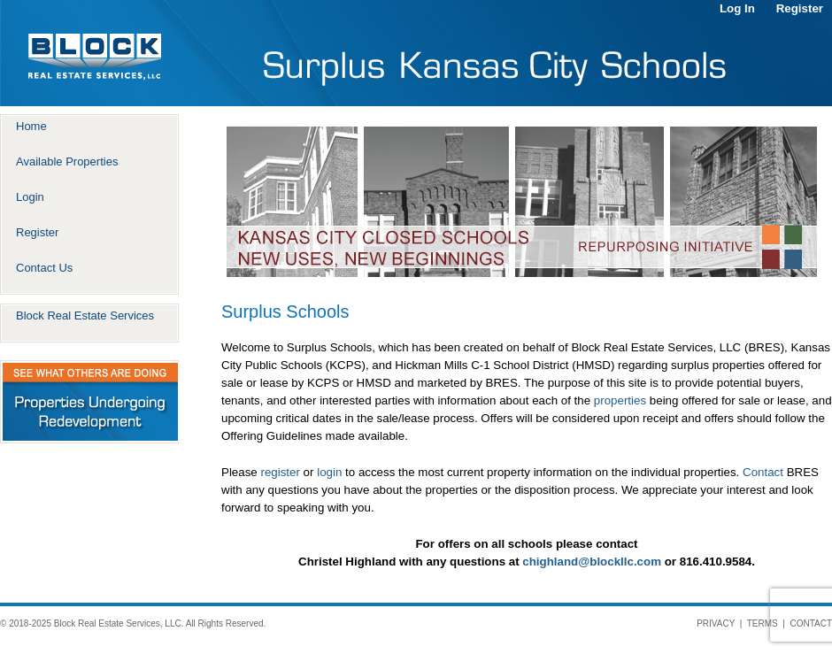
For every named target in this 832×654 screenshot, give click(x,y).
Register (799, 8)
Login (30, 197)
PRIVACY (716, 623)
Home (31, 126)
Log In (737, 8)
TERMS (762, 623)
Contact (763, 472)
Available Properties (67, 161)
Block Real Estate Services (85, 315)
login (329, 472)
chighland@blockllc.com (591, 561)
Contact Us (44, 267)
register (279, 472)
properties (620, 400)
